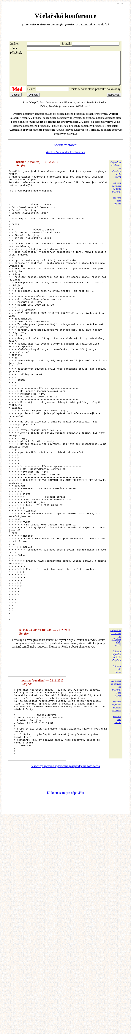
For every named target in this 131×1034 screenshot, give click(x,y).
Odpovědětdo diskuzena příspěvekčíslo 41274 (116, 176)
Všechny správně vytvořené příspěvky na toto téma (65, 876)
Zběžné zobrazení (65, 151)
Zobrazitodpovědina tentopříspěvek (116, 194)
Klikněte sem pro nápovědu (65, 903)
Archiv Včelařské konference (65, 159)
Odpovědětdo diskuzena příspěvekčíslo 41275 (116, 734)
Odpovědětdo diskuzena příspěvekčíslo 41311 (116, 785)
